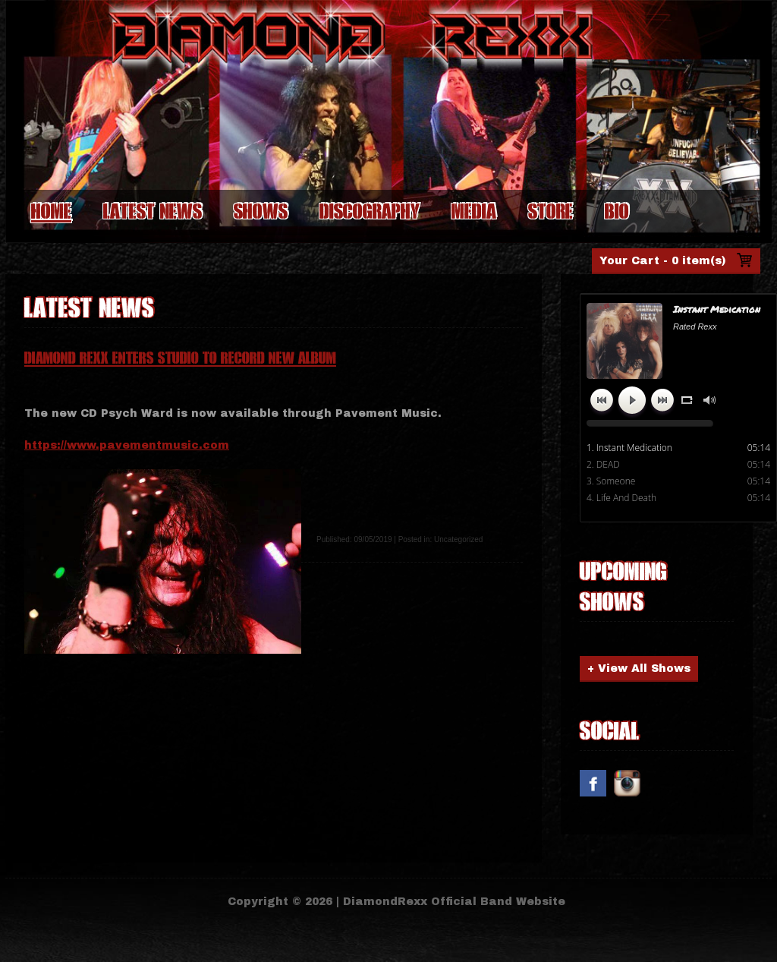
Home (51, 211)
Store (550, 211)
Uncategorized (458, 539)
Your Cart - (662, 261)
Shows (261, 211)
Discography (369, 211)
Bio (617, 211)
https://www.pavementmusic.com (126, 445)
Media (473, 211)
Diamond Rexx (203, 85)
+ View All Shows (638, 668)
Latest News (152, 211)
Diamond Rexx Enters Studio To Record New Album (180, 358)
